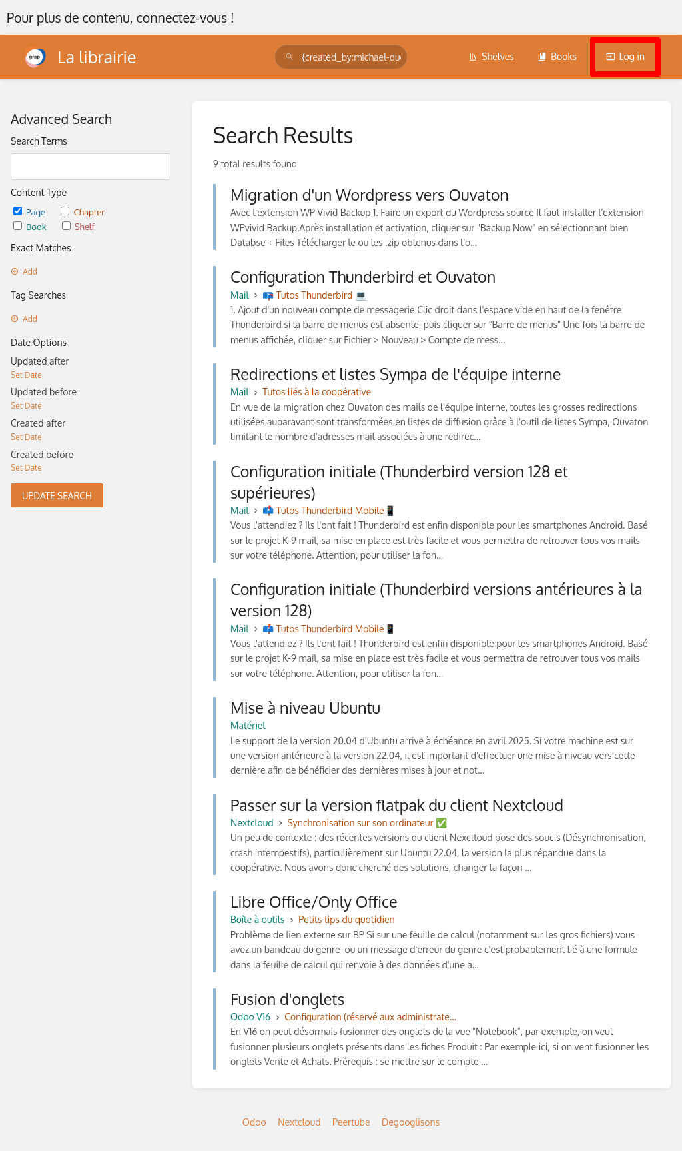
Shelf (78, 226)
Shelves (491, 56)
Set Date (26, 375)
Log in (625, 56)
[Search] (289, 57)
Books (557, 56)
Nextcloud (299, 1122)
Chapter (83, 211)
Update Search (57, 495)
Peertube (351, 1122)
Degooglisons (411, 1122)
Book (31, 226)
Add (24, 272)
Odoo (254, 1122)
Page (30, 211)
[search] (341, 57)
